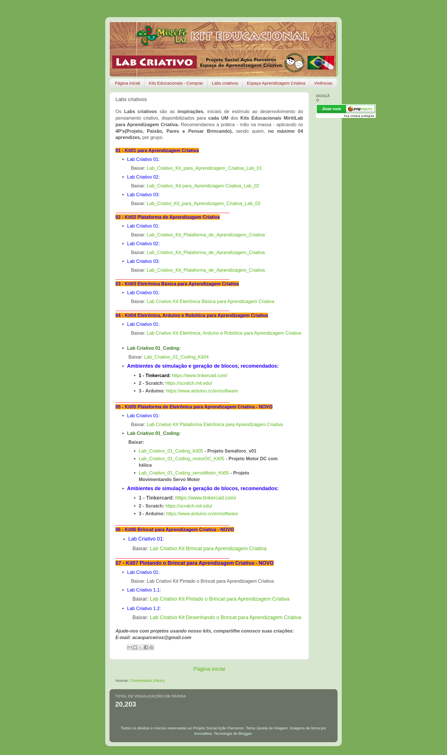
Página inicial (127, 83)
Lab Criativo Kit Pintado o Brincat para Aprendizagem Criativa (220, 599)
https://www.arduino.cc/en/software (202, 390)
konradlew (203, 733)
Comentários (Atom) (147, 680)
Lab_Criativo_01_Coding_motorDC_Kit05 (181, 458)
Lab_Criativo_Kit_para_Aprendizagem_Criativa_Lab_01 (204, 168)
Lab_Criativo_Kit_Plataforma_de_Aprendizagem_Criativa (206, 234)
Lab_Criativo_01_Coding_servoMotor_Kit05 (184, 472)
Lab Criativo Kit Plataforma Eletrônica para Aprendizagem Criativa (215, 424)
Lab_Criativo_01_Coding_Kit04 (176, 356)
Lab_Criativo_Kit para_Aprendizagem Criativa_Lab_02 (203, 185)
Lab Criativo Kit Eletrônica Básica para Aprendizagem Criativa (210, 301)
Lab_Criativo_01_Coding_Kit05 (171, 450)
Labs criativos (225, 83)
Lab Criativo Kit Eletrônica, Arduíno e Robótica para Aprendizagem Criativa (224, 332)
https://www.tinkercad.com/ (199, 375)
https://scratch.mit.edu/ (188, 383)
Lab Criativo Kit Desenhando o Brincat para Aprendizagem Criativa (225, 617)
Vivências (323, 83)
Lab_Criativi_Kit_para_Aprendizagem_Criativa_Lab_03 (203, 203)
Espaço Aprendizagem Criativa (276, 83)
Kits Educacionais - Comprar (176, 83)
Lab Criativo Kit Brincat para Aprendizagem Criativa (208, 548)
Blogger (245, 733)
